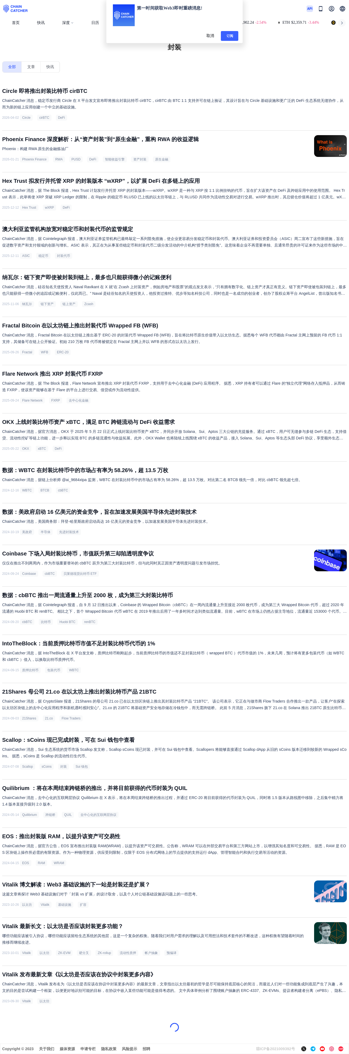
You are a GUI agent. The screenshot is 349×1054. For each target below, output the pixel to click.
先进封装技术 (69, 532)
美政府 (27, 532)
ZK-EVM (64, 953)
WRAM (59, 863)
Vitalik (45, 905)
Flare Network (32, 400)
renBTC (89, 622)
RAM (41, 863)
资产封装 (139, 159)
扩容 (83, 905)
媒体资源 (67, 1049)
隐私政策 (108, 1049)
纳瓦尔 (27, 304)
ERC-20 (63, 352)
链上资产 (69, 304)
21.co (49, 718)
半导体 (45, 532)
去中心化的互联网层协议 (98, 815)
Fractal (27, 352)
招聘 (146, 1049)
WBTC (27, 490)
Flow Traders (71, 718)
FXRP (55, 400)
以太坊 (27, 905)
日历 (95, 23)
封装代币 (63, 256)
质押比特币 (30, 670)
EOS (25, 863)
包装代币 (53, 670)
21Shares (29, 718)
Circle (26, 118)
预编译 (171, 953)
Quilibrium (29, 815)
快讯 (41, 23)
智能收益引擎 (115, 159)
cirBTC (44, 118)
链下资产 (47, 304)
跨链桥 (50, 815)
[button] (342, 9)
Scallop (27, 767)
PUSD (75, 159)
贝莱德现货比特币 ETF (80, 574)
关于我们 (46, 1049)
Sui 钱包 (82, 767)
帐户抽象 (151, 953)
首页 (16, 23)
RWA (59, 159)
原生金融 (161, 159)
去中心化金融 (78, 400)
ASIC (26, 256)
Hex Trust (29, 207)
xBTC (42, 449)
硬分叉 (84, 953)
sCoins (47, 767)
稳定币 (43, 256)
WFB (44, 352)
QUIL (68, 815)
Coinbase (29, 574)
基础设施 (64, 905)
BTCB (45, 490)
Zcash (88, 304)
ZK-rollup (104, 953)
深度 (68, 23)
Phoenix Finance (34, 159)
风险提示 (129, 1049)
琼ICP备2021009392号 (275, 1049)
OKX (25, 449)
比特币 (46, 622)
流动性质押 (128, 953)
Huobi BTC (67, 622)
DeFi (61, 118)
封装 (63, 767)
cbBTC (63, 490)
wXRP (49, 207)
